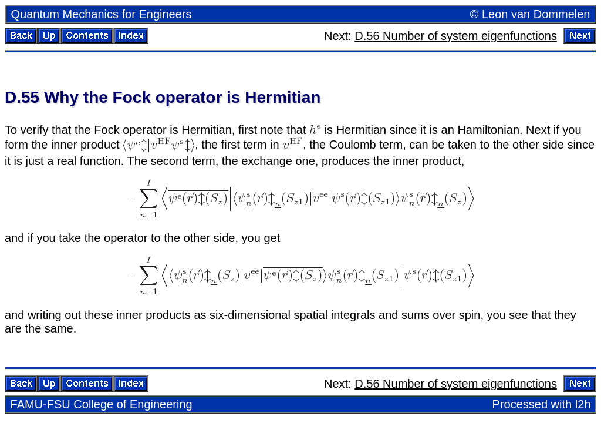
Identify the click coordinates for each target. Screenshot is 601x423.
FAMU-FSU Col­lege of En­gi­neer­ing (102, 404)
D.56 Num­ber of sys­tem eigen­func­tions (455, 35)
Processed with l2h (541, 404)
